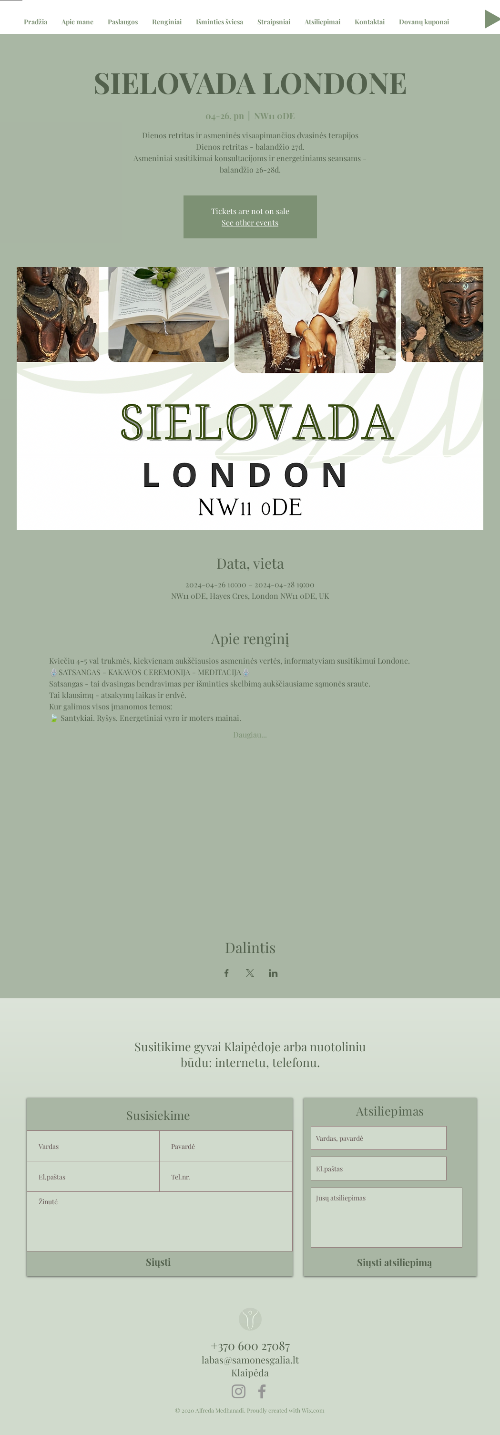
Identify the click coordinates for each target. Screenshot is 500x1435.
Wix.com (313, 1410)
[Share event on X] (250, 973)
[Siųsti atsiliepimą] (394, 1262)
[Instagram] (238, 1391)
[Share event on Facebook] (226, 973)
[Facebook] (262, 1391)
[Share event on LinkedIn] (273, 973)
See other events (250, 222)
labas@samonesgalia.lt (250, 1359)
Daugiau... (250, 734)
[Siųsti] (158, 1262)
